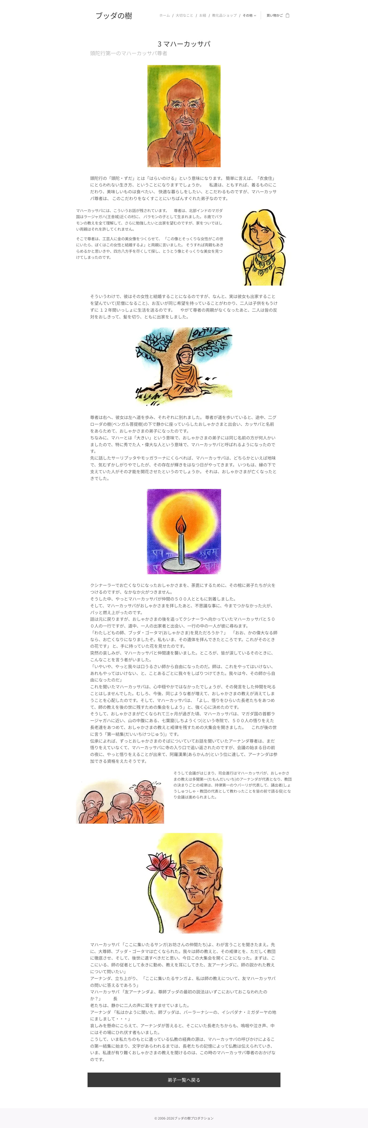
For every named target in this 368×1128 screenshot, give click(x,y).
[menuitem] (169, 15)
